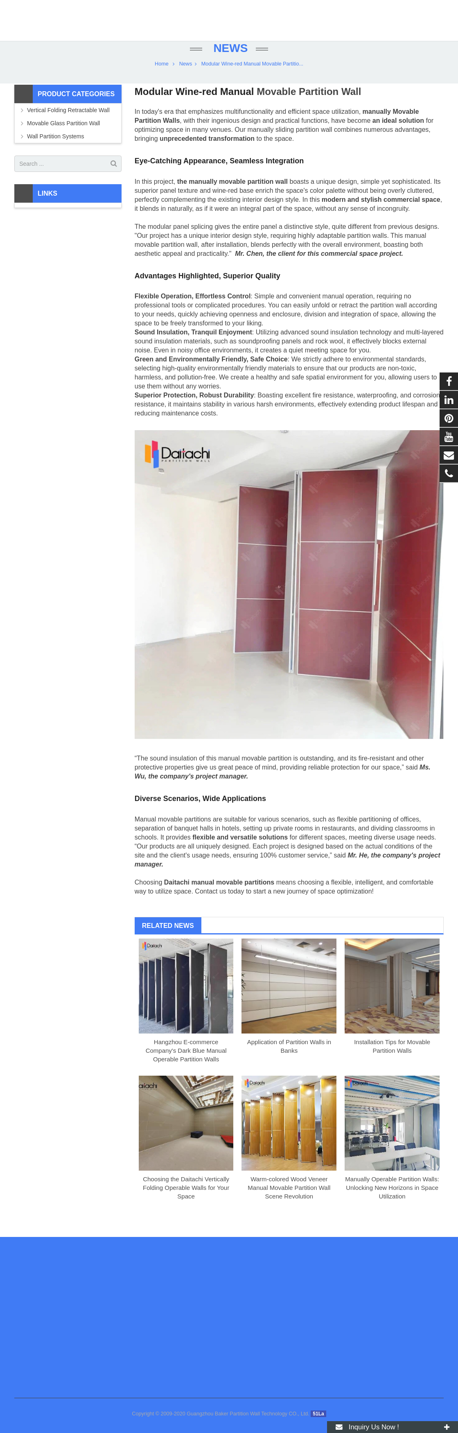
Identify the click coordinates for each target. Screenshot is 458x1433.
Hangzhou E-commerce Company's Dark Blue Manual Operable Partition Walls (186, 1064)
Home (162, 78)
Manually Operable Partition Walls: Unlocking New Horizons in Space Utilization (392, 1201)
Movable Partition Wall (309, 105)
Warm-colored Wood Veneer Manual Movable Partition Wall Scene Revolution (289, 1201)
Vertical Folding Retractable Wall (68, 124)
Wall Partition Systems (55, 150)
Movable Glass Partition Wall (63, 137)
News (229, 62)
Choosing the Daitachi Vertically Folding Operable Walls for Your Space (186, 1201)
